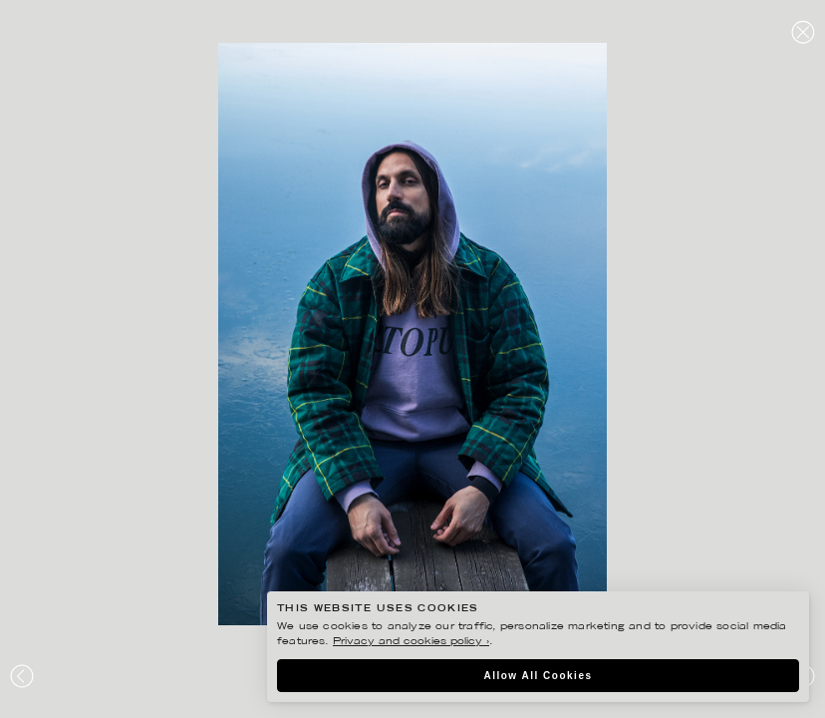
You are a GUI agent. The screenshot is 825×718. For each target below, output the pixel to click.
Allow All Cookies (537, 675)
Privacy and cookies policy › (411, 641)
